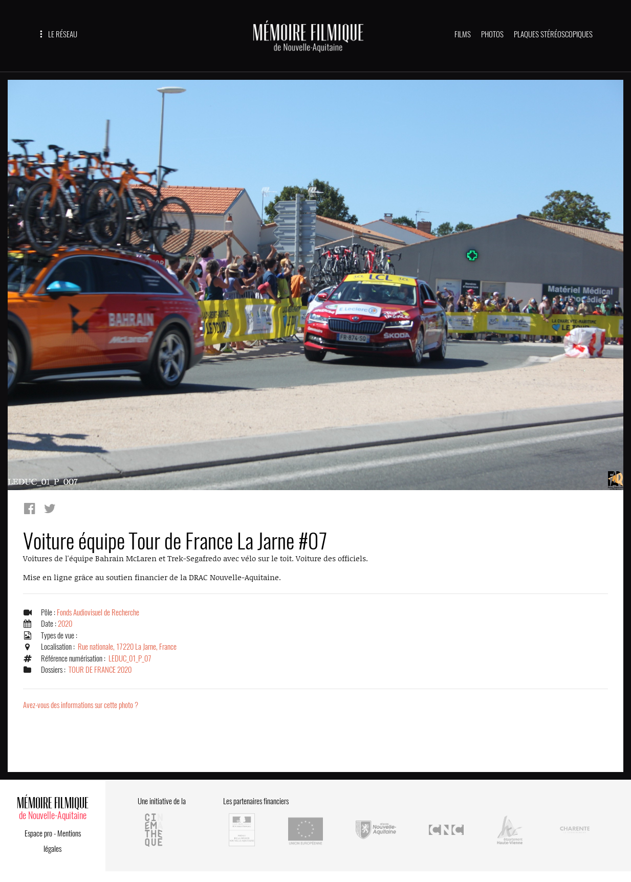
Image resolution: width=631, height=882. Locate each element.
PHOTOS (492, 34)
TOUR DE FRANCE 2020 (100, 670)
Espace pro (38, 833)
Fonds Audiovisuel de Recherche (98, 612)
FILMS (462, 34)
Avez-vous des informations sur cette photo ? (80, 705)
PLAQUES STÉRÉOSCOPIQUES (553, 34)
